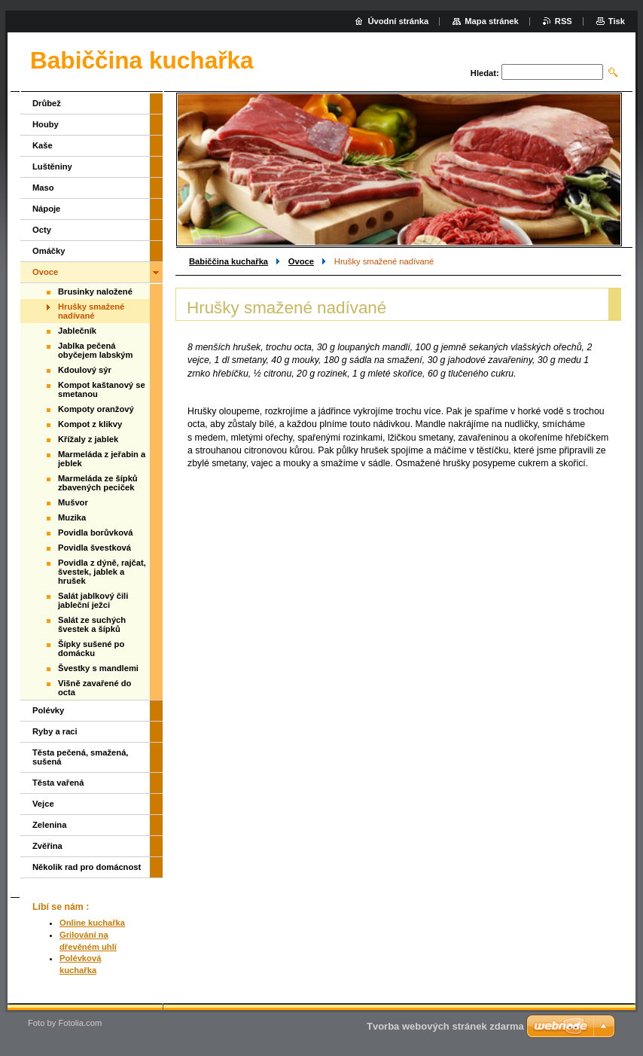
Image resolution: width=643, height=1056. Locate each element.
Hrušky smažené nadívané (91, 311)
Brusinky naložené (95, 291)
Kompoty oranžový (96, 409)
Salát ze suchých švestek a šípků (92, 624)
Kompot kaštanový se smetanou (101, 389)
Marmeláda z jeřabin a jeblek (101, 459)
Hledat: (485, 73)
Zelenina (49, 824)
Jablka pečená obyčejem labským (95, 350)
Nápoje (46, 208)
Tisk (616, 21)
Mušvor (73, 502)
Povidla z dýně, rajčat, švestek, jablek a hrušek (102, 571)
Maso (43, 187)
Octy (41, 229)
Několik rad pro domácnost (86, 866)
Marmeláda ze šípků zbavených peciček (98, 483)
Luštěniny (52, 166)
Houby (45, 124)
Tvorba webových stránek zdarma (445, 1026)
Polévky (48, 710)
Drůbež (46, 103)
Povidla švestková (94, 547)
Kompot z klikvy (90, 424)
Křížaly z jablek (88, 439)
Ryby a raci (55, 731)
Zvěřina (47, 845)
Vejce (43, 803)
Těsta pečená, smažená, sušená (80, 757)
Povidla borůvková (95, 532)
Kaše (42, 145)
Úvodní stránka (397, 21)
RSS (563, 21)
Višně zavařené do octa (94, 688)
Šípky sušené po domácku (91, 648)
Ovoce (301, 261)
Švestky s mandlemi (98, 668)
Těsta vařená (58, 782)
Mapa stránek (492, 21)
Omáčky (49, 250)
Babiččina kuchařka (228, 261)
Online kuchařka (92, 922)
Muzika (72, 517)
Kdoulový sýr (84, 369)
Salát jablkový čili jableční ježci (93, 600)
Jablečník (77, 330)
